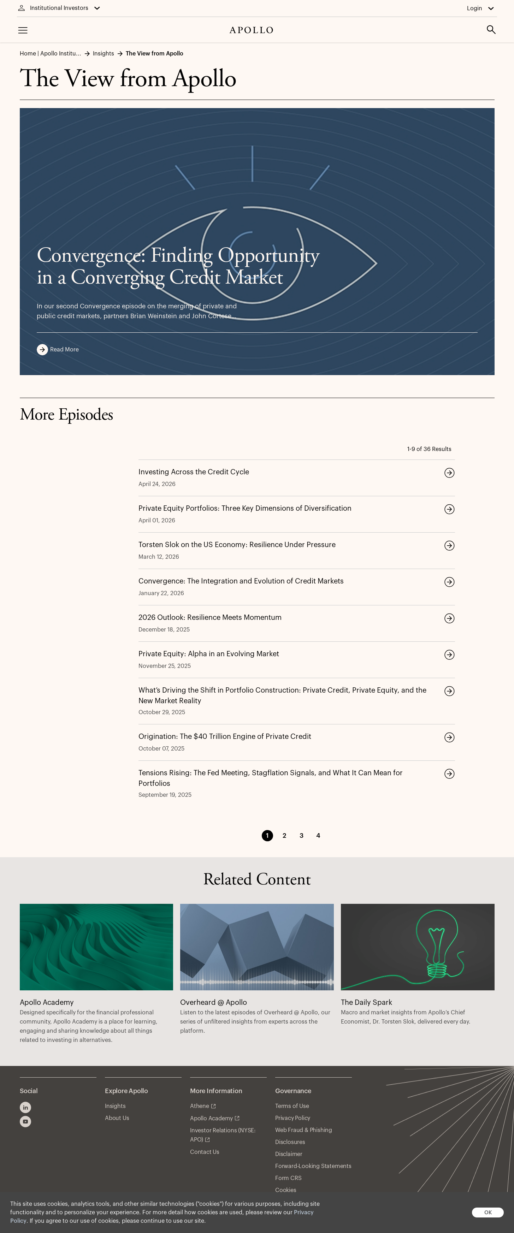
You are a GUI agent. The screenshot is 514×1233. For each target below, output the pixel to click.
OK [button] (488, 1212)
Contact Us (204, 1152)
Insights (115, 1106)
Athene (199, 1106)
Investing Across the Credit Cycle (193, 472)
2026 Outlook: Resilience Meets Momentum (210, 617)
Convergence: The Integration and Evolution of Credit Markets (241, 581)
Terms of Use (292, 1106)
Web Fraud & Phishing (303, 1130)
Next (343, 835)
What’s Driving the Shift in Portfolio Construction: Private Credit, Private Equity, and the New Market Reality (282, 696)
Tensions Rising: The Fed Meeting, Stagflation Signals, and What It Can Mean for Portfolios (270, 778)
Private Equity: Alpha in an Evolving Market (208, 654)
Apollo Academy (211, 1118)
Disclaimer (288, 1154)
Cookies (285, 1190)
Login (474, 8)
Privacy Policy (292, 1118)
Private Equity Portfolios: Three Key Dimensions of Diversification (244, 508)
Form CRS (288, 1178)
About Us (117, 1118)
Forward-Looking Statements (313, 1166)
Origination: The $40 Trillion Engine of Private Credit (224, 736)
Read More (60, 349)
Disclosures (290, 1142)
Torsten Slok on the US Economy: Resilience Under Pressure (237, 545)
